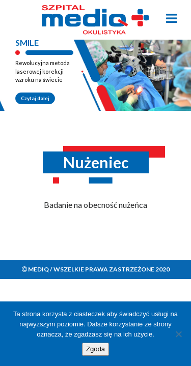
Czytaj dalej (35, 98)
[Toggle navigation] (171, 18)
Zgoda (95, 349)
